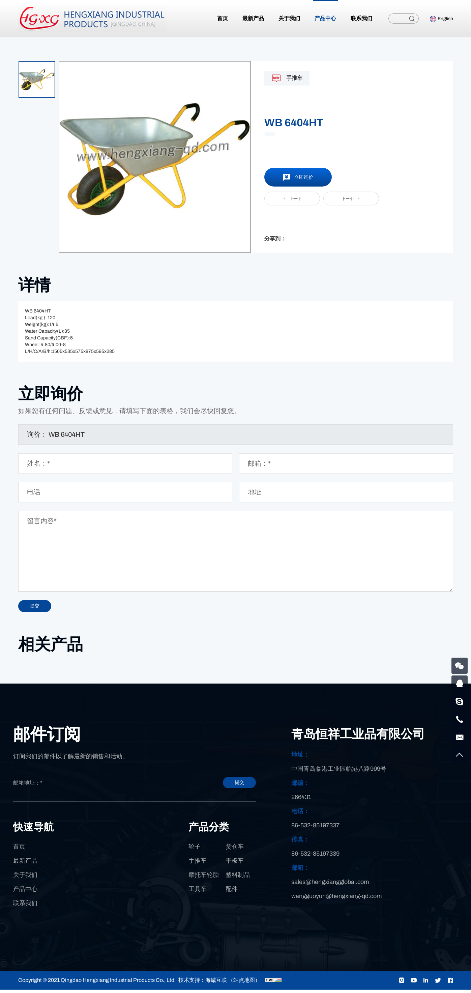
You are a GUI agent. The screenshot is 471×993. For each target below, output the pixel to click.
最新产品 (25, 864)
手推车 (197, 864)
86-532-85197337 (315, 828)
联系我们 (25, 906)
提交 (227, 786)
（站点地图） (244, 983)
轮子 (194, 850)
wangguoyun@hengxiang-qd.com (336, 899)
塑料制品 (238, 878)
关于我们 (25, 878)
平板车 (235, 864)
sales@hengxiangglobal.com (330, 885)
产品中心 (25, 892)
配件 (232, 892)
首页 (19, 850)
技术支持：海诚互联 (202, 983)
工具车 (197, 892)
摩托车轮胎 (203, 878)
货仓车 (235, 850)
